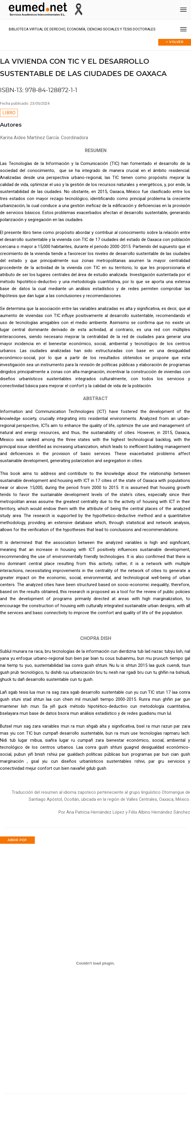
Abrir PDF (17, 840)
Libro (9, 113)
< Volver (174, 42)
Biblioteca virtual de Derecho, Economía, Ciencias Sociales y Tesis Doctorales (82, 29)
